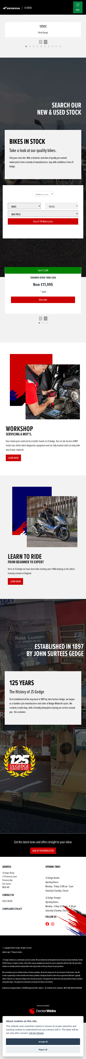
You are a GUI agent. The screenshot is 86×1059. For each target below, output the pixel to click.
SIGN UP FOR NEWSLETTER (43, 851)
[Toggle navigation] (78, 5)
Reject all (43, 1049)
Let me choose (36, 1033)
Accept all (42, 1042)
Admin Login (6, 952)
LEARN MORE (13, 458)
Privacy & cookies (17, 952)
